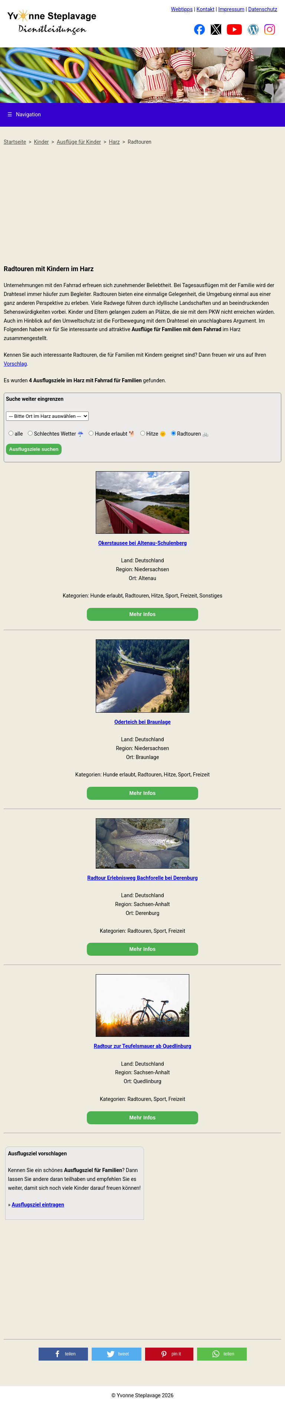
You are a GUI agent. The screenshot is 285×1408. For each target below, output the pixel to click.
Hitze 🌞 (155, 434)
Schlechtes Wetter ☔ (58, 434)
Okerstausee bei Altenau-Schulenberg (142, 543)
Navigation (24, 114)
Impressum (231, 9)
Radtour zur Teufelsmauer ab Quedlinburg (142, 1046)
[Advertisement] (142, 205)
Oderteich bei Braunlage (142, 722)
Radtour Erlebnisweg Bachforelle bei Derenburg (142, 878)
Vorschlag (15, 364)
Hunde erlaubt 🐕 (114, 434)
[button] (63, 1354)
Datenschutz (262, 9)
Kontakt (205, 9)
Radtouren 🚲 (192, 434)
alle (18, 434)
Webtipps (182, 9)
